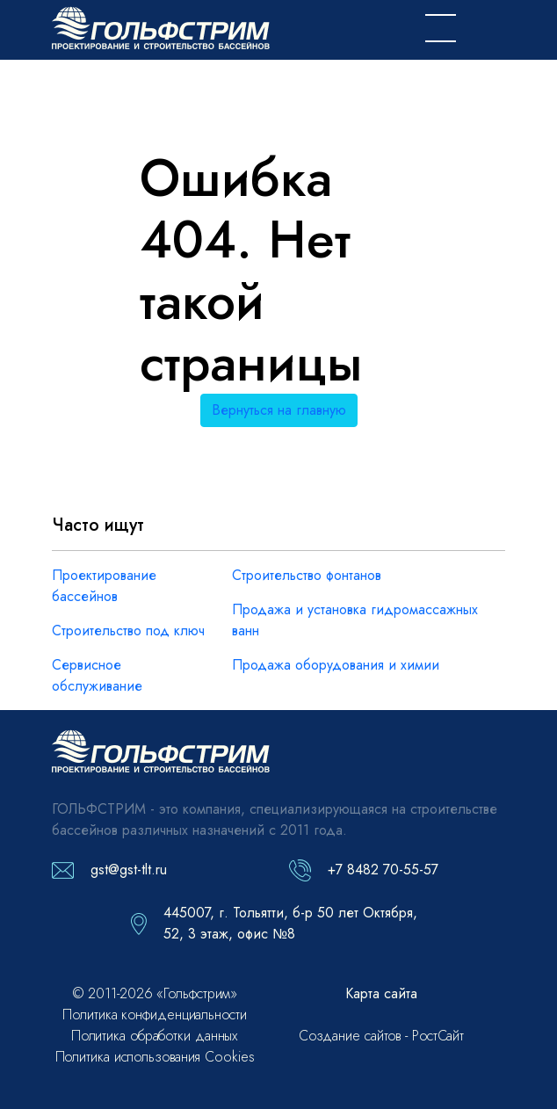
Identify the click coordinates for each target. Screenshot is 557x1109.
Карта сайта (381, 993)
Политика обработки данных (155, 1036)
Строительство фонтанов (306, 575)
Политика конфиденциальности (154, 1014)
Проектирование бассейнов (104, 585)
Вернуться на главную (279, 410)
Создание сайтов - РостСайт (381, 1036)
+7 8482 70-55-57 (383, 869)
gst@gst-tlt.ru (128, 869)
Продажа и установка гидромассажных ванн (355, 620)
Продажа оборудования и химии (335, 665)
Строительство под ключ (128, 630)
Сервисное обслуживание (97, 675)
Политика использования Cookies (155, 1057)
